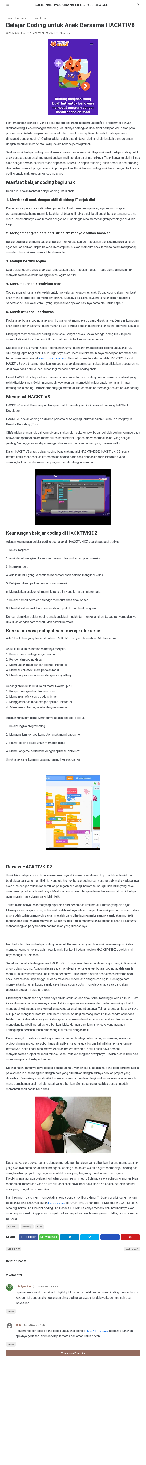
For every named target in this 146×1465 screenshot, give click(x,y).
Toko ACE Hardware (100, 1335)
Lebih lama (130, 1253)
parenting (15, 1227)
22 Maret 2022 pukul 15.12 (39, 1329)
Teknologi (33, 1227)
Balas (12, 1316)
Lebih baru (15, 1253)
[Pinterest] (130, 1239)
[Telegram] (72, 1239)
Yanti (19, 1329)
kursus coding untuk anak (55, 358)
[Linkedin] (111, 1239)
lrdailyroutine (25, 1291)
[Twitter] (51, 1239)
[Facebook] (29, 1239)
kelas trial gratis (59, 1203)
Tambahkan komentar (73, 1358)
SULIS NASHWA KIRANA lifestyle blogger (73, 4)
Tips (48, 1227)
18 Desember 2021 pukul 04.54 (53, 1291)
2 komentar (69, 32)
